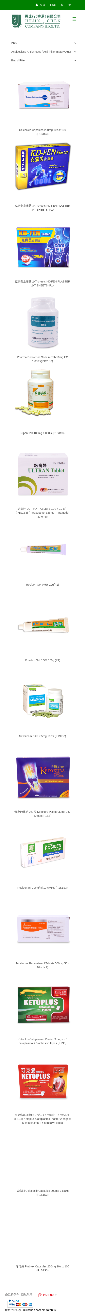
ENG (53, 5)
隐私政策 (26, 1294)
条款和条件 (12, 1294)
